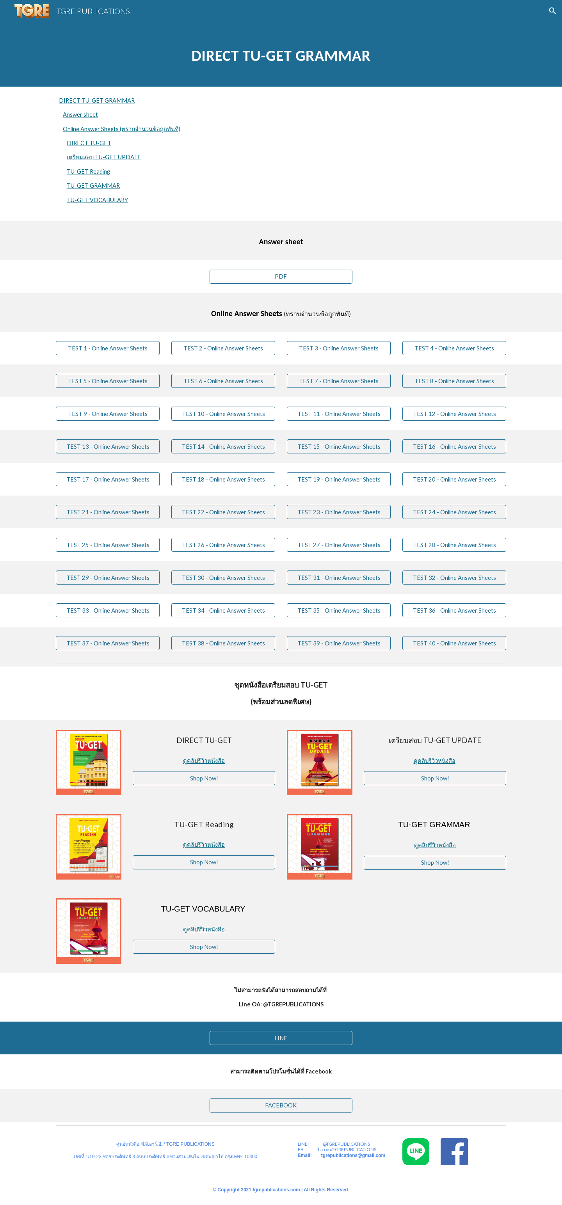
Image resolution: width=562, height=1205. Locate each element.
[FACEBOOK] (281, 1105)
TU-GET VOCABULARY (97, 200)
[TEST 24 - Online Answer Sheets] (454, 512)
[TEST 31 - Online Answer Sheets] (338, 578)
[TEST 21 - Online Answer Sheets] (107, 512)
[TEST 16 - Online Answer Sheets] (454, 446)
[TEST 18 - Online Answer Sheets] (223, 479)
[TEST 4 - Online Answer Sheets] (454, 348)
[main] (281, 54)
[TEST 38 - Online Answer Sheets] (223, 643)
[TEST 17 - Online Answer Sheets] (107, 479)
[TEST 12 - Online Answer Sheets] (454, 414)
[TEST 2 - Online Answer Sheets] (223, 348)
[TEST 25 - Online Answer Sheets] (107, 545)
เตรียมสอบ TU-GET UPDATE (104, 157)
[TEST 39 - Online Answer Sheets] (338, 643)
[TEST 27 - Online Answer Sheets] (338, 545)
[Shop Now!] (204, 778)
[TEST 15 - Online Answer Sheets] (338, 446)
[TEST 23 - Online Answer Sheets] (338, 512)
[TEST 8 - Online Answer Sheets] (454, 381)
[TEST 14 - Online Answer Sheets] (223, 446)
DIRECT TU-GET (89, 143)
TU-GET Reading (88, 171)
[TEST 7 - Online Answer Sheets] (338, 381)
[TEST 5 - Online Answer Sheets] (107, 381)
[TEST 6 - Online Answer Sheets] (223, 381)
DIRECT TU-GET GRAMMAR (97, 100)
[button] (552, 11)
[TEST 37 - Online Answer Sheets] (107, 643)
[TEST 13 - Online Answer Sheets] (107, 446)
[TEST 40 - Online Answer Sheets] (454, 643)
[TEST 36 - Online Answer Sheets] (454, 610)
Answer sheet (80, 114)
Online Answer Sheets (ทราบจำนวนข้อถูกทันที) (121, 129)
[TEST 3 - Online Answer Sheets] (338, 348)
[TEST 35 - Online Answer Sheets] (338, 610)
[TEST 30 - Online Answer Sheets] (223, 578)
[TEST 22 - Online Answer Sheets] (223, 512)
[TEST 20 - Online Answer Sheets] (454, 479)
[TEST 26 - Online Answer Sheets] (223, 545)
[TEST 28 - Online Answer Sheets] (454, 545)
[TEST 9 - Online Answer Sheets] (107, 414)
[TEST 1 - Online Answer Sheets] (107, 348)
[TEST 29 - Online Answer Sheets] (107, 578)
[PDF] (281, 277)
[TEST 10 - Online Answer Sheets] (223, 414)
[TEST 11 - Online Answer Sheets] (338, 414)
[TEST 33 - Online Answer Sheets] (107, 610)
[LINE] (281, 1038)
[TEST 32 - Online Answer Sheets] (454, 578)
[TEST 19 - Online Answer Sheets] (338, 479)
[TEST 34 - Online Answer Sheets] (223, 610)
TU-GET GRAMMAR (93, 185)
